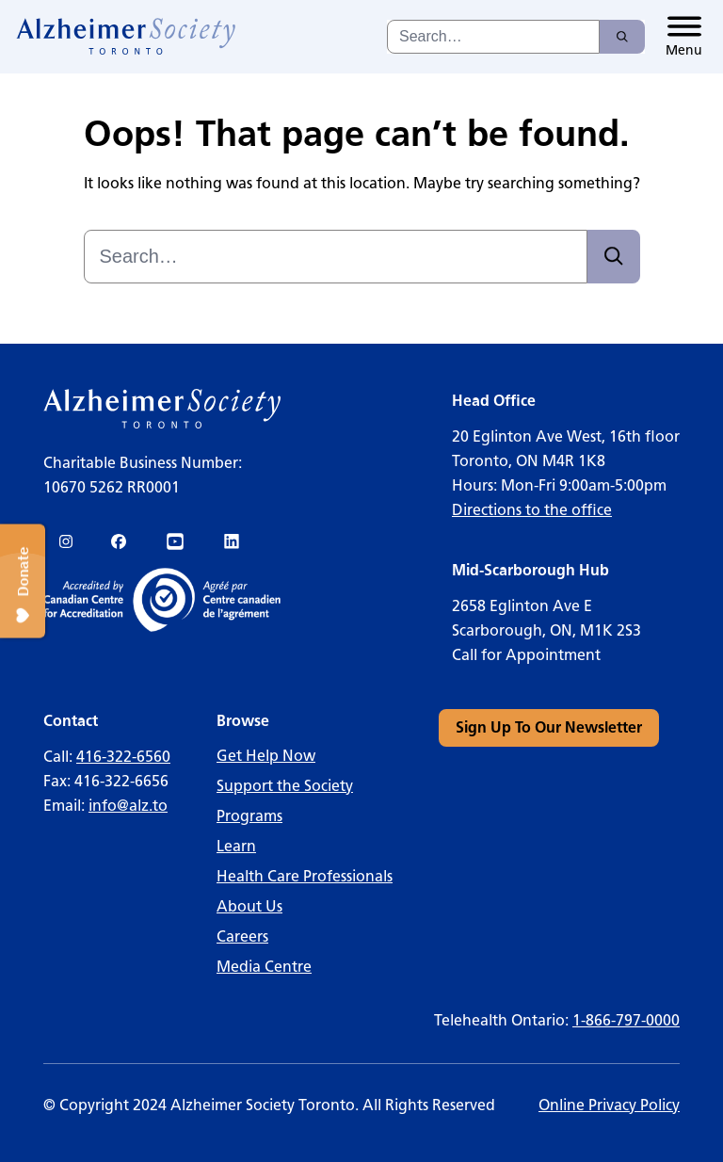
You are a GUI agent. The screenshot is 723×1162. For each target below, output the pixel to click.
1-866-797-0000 (626, 1020)
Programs (249, 816)
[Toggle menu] (684, 37)
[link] (126, 36)
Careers (242, 936)
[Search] (622, 37)
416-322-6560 (123, 757)
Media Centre (264, 967)
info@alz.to (128, 806)
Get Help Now (266, 756)
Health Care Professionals (305, 876)
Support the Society (285, 786)
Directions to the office (532, 510)
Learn (236, 846)
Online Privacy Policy (609, 1105)
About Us (249, 906)
